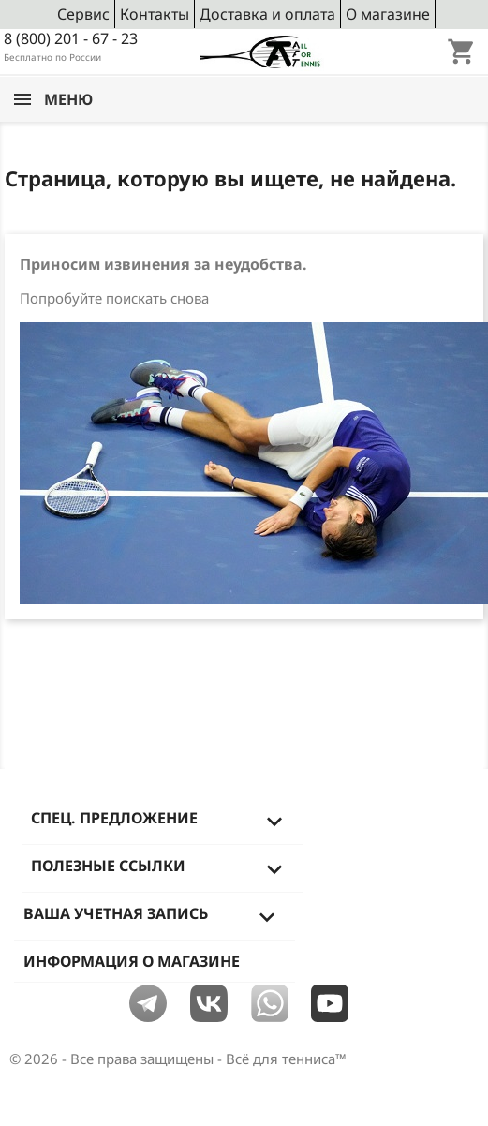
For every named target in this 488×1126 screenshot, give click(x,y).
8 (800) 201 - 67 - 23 (71, 38)
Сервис (83, 14)
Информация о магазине (131, 961)
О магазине (388, 14)
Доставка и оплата (267, 14)
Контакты (154, 14)
